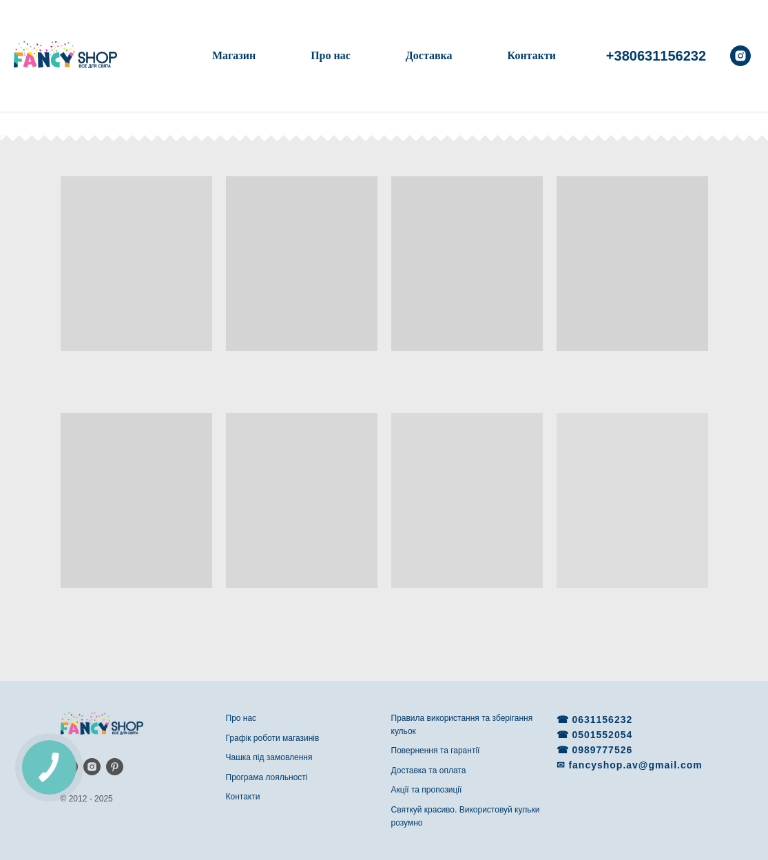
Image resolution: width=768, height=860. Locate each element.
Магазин (234, 55)
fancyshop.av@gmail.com (635, 764)
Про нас (331, 55)
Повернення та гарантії (435, 750)
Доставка (429, 55)
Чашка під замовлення (269, 757)
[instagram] (740, 55)
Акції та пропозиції (426, 790)
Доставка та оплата (428, 770)
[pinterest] (114, 766)
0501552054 (602, 734)
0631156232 (602, 719)
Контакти (532, 55)
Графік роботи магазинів (273, 738)
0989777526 (602, 749)
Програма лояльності (267, 777)
